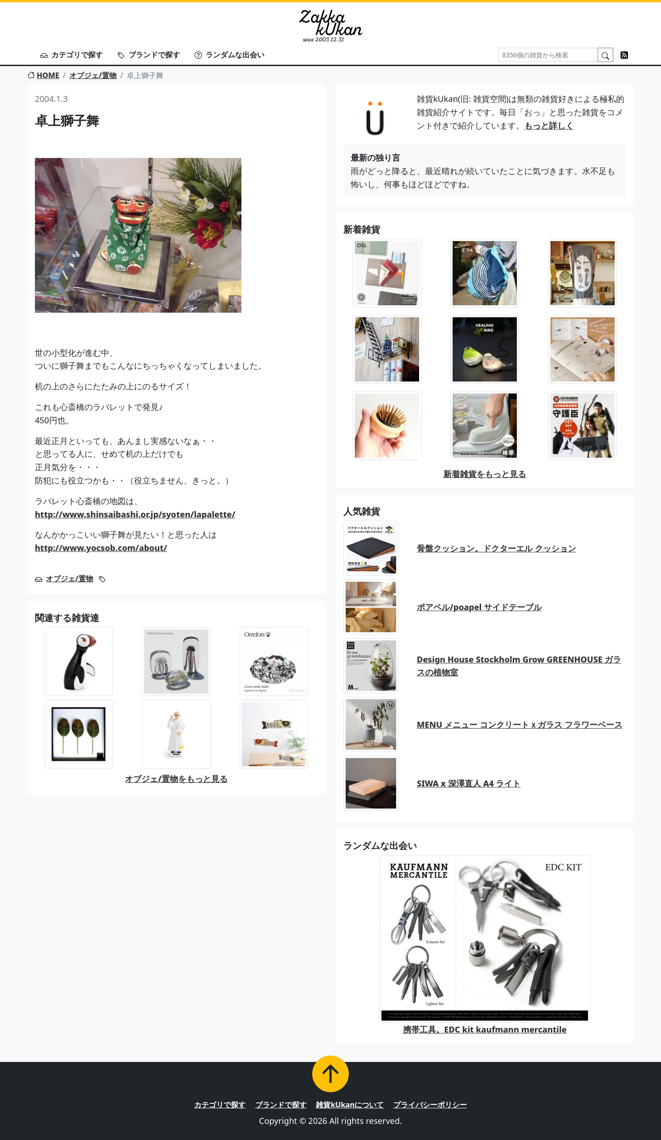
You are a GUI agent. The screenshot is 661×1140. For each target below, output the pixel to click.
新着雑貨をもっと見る (484, 473)
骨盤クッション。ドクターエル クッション (496, 548)
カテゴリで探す (71, 55)
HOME (43, 75)
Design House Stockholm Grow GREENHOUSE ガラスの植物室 (519, 666)
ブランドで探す (149, 55)
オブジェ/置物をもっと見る (176, 778)
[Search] (548, 55)
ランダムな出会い (229, 55)
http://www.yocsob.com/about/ (101, 547)
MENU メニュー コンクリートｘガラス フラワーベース (519, 724)
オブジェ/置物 (93, 75)
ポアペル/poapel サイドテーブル (479, 606)
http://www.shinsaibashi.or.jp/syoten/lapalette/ (135, 514)
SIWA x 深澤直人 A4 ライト (469, 783)
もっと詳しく (549, 125)
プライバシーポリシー (430, 1105)
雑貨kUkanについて (350, 1105)
